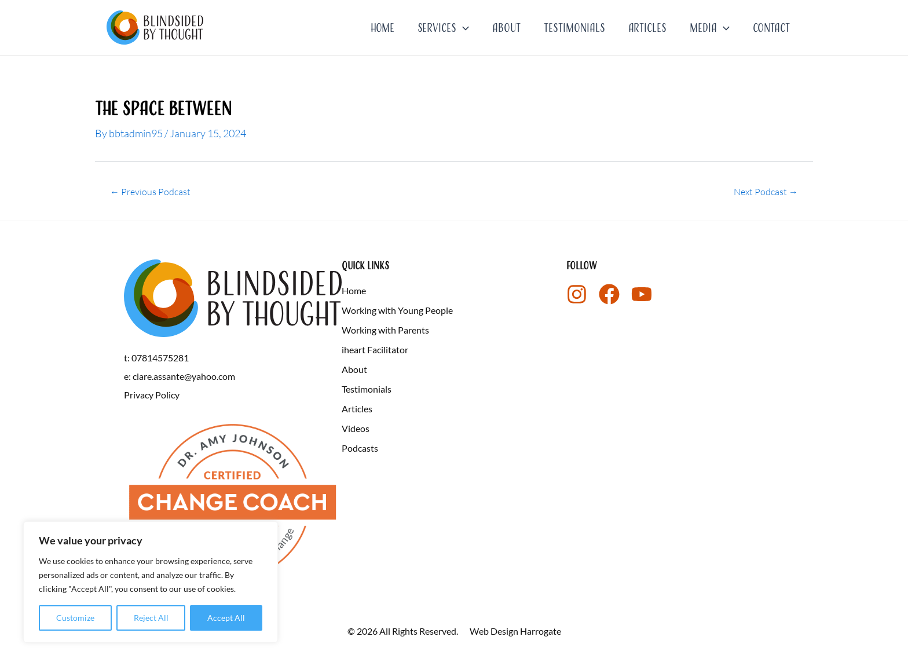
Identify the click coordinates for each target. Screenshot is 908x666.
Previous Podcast (150, 191)
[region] (150, 582)
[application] (462, 28)
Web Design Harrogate (515, 630)
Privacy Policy (152, 394)
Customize (75, 618)
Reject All (151, 618)
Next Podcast (766, 191)
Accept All (226, 618)
